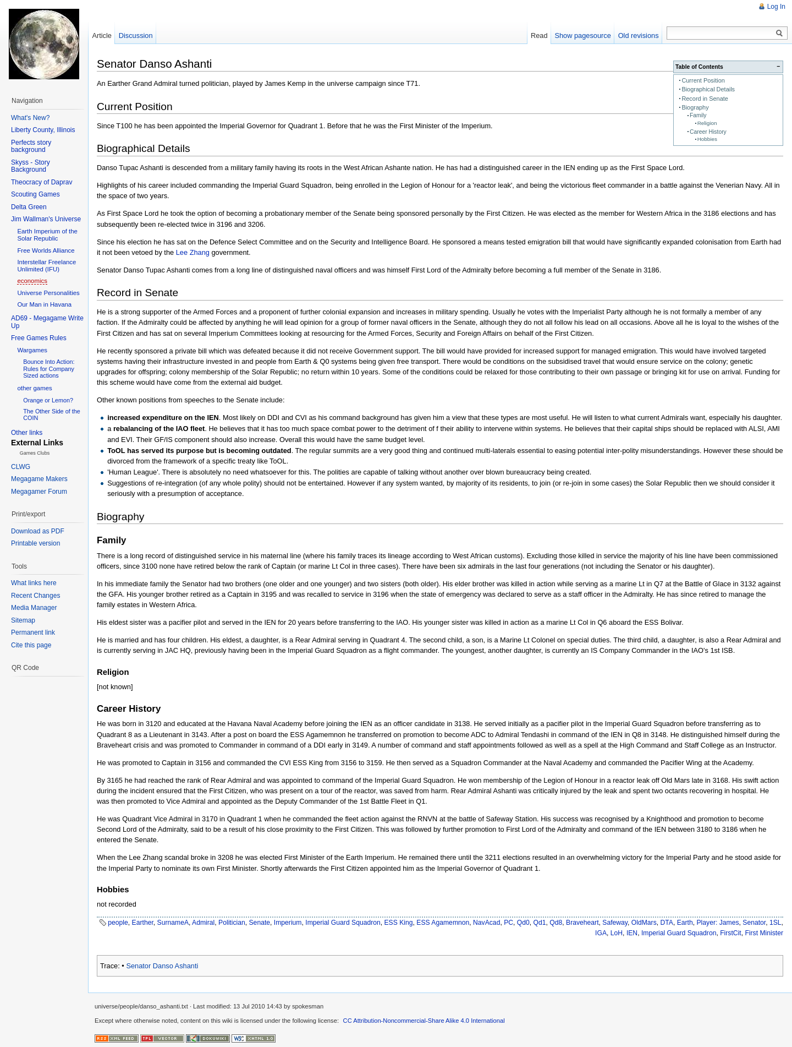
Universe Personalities (48, 293)
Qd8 (555, 922)
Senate (260, 922)
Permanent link (33, 632)
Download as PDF (37, 531)
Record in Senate (704, 98)
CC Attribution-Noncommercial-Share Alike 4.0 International (424, 1020)
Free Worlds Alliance (45, 250)
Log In (776, 6)
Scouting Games (35, 194)
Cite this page (31, 645)
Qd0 (523, 922)
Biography (694, 107)
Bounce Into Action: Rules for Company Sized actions (48, 368)
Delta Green (29, 207)
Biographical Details (708, 89)
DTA (667, 922)
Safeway (615, 922)
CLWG (20, 467)
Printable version (35, 543)
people (118, 922)
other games (34, 388)
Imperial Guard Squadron (343, 922)
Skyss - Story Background (30, 166)
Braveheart (582, 922)
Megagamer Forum (39, 491)
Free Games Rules (39, 338)
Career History (708, 132)
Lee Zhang (193, 252)
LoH (616, 933)
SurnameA (173, 922)
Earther (142, 922)
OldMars (644, 922)
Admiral (203, 922)
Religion (707, 123)
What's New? (30, 118)
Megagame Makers (39, 479)
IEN (631, 933)
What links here (34, 583)
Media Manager (34, 608)
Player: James (718, 922)
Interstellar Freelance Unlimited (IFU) (46, 265)
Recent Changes (35, 595)
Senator (754, 922)
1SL (775, 922)
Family (698, 115)
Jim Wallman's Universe (46, 219)
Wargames (32, 350)
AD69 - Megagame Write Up (47, 322)
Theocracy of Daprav (41, 182)
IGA (601, 933)
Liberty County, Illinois (43, 130)
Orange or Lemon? (48, 400)
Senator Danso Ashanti (162, 966)
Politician (231, 922)
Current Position (702, 80)
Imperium (288, 922)
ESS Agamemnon (442, 922)
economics (32, 280)
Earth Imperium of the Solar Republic (47, 235)
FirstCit (730, 933)
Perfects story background (31, 146)
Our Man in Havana (44, 304)
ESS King (398, 922)
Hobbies (707, 139)
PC (508, 922)
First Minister (764, 933)
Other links (26, 433)
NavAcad (486, 922)
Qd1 (540, 922)
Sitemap (23, 620)
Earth (685, 922)
